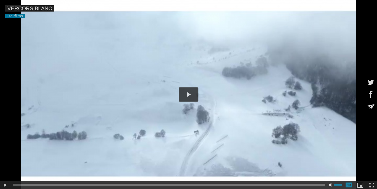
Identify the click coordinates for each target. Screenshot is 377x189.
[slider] (169, 185)
